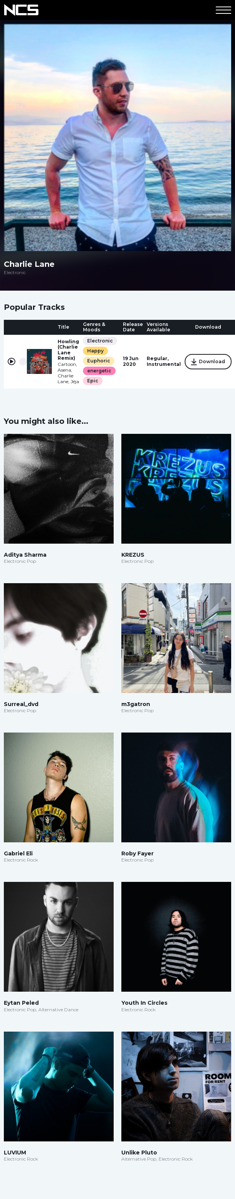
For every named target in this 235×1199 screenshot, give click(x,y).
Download (208, 362)
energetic (99, 371)
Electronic (100, 341)
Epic (92, 381)
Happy (95, 351)
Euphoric (98, 361)
